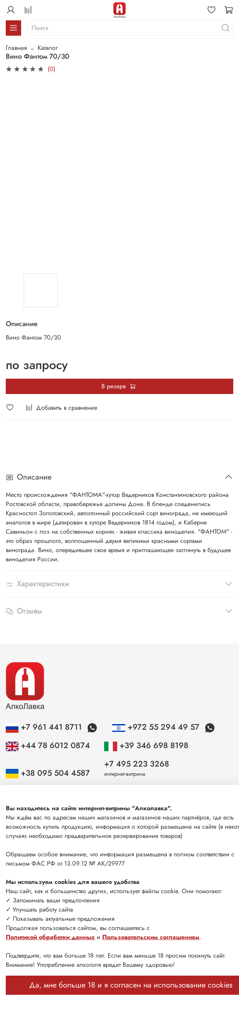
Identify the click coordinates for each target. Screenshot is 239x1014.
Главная (16, 47)
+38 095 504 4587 (48, 773)
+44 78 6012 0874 (48, 745)
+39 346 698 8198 (146, 745)
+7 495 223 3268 (136, 764)
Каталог (48, 47)
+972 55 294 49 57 (156, 727)
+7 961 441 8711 (45, 727)
